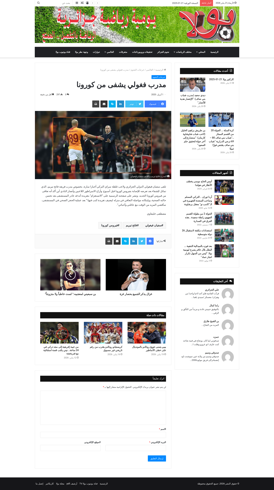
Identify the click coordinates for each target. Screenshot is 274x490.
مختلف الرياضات (184, 52)
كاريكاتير (50, 483)
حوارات (96, 52)
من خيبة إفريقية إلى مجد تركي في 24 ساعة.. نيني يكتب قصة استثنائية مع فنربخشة (61, 350)
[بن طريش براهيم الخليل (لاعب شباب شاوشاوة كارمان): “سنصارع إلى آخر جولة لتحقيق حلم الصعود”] (192, 120)
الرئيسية (214, 52)
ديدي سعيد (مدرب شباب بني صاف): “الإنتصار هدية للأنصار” (192, 99)
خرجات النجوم (137, 70)
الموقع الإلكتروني (92, 442)
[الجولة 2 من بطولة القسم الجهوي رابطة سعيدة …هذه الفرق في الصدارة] (224, 218)
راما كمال (214, 305)
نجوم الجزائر (163, 52)
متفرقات (123, 52)
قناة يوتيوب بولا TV (89, 483)
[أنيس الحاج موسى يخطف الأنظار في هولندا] (224, 186)
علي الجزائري (212, 289)
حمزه (216, 337)
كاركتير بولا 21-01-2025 (221, 79)
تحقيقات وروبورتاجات (142, 52)
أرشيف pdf (72, 483)
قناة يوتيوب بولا (63, 52)
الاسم (162, 429)
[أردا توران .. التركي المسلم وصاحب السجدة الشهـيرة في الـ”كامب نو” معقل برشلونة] (224, 200)
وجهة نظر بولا (81, 52)
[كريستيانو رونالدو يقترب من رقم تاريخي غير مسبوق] (103, 333)
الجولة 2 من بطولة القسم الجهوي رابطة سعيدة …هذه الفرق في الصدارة (198, 217)
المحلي (202, 52)
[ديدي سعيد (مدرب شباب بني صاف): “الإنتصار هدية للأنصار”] (192, 85)
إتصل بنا (39, 483)
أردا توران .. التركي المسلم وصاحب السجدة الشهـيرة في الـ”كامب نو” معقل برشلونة (197, 201)
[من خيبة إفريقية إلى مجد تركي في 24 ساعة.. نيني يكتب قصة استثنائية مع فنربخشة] (59, 333)
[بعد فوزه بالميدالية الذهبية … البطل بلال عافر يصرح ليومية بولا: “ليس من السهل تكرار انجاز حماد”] (224, 250)
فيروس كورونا (109, 225)
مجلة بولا (60, 483)
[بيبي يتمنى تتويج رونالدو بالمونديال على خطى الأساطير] (147, 333)
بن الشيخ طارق (211, 321)
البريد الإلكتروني (157, 442)
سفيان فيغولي (153, 225)
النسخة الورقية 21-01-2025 (185, 3)
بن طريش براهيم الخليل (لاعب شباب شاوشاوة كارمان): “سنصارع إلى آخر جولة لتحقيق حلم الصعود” (193, 137)
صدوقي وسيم (212, 352)
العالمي (110, 52)
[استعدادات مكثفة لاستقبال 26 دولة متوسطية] (224, 235)
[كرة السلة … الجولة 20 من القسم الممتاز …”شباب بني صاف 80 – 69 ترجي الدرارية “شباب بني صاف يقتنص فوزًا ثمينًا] (221, 120)
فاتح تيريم (131, 225)
